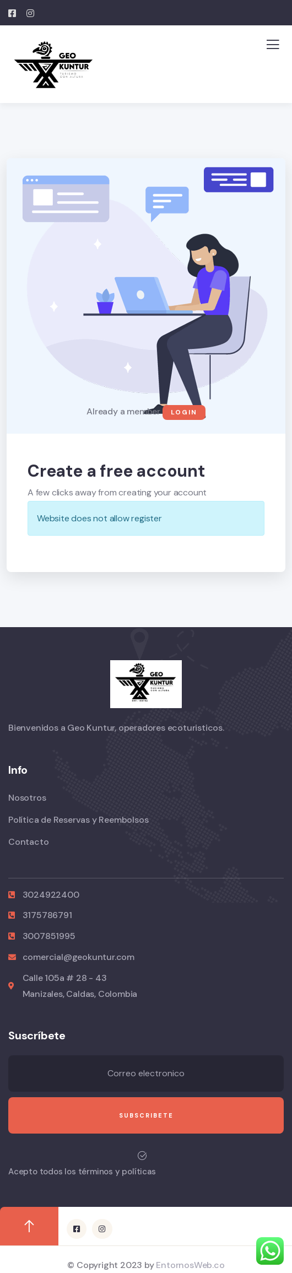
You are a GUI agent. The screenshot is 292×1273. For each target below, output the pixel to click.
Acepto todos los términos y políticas (82, 1171)
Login (184, 412)
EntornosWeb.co (190, 1265)
